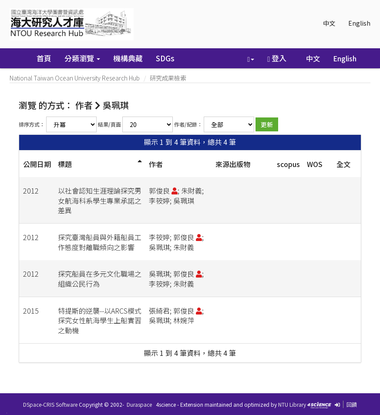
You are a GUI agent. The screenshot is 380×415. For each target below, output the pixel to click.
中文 (329, 23)
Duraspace (139, 404)
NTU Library (292, 404)
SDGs (165, 58)
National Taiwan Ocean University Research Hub (75, 78)
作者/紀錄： (188, 124)
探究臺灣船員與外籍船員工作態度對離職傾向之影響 (99, 242)
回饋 (351, 404)
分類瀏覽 (82, 58)
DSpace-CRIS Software (50, 404)
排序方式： (32, 124)
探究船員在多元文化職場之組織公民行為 (99, 278)
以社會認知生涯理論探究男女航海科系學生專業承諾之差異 (99, 200)
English (359, 23)
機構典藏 (128, 58)
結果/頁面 (109, 124)
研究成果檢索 (168, 78)
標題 (65, 164)
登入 (276, 58)
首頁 (44, 58)
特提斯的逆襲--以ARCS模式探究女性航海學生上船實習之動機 (99, 320)
